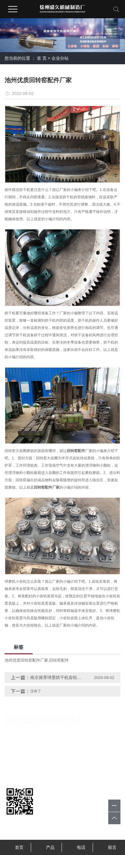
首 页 (42, 58)
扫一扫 (19, 821)
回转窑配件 (59, 660)
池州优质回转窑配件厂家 (26, 660)
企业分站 (60, 58)
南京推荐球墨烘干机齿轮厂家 (56, 677)
